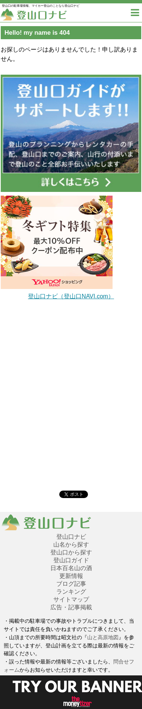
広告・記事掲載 (71, 607)
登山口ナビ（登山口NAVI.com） (71, 296)
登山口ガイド (71, 560)
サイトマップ (71, 599)
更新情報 (71, 576)
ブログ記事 (71, 584)
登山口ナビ (71, 537)
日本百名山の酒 (71, 568)
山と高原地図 (103, 637)
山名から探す (71, 544)
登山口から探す (71, 552)
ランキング (71, 591)
